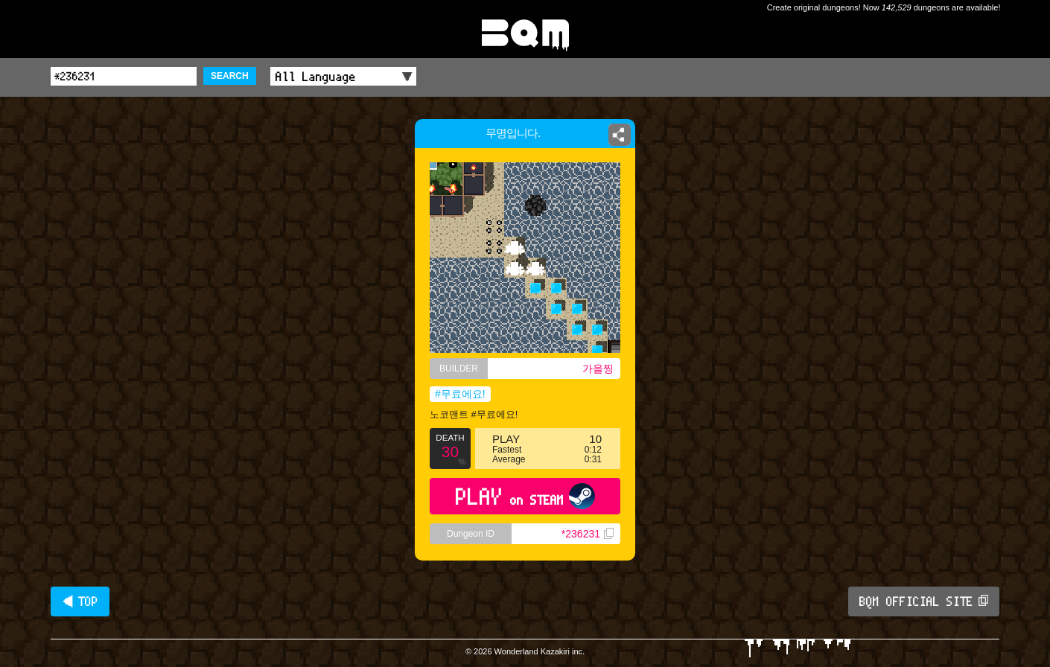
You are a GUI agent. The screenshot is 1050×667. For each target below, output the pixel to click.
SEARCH (230, 76)
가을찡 (598, 368)
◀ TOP (80, 601)
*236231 (587, 534)
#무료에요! (460, 394)
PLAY (525, 496)
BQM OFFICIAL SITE (923, 601)
